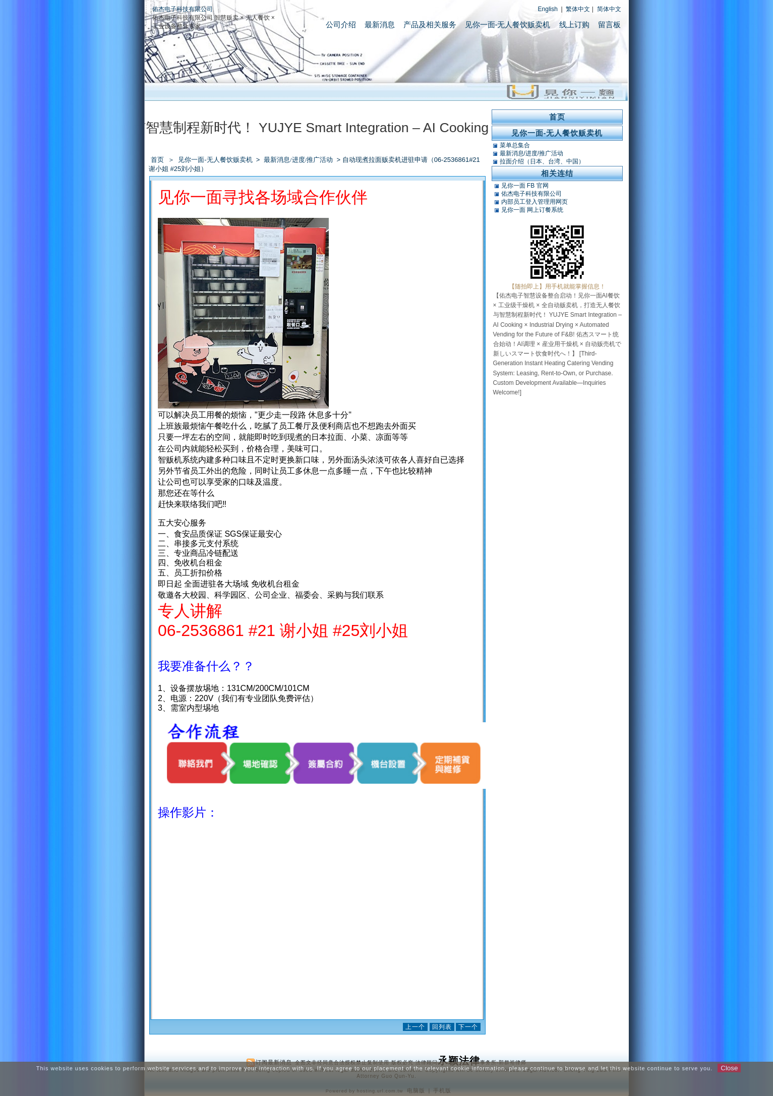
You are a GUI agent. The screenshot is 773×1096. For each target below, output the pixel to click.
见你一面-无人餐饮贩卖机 (508, 24)
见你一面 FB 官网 (525, 185)
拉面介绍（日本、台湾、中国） (542, 161)
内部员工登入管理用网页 (534, 201)
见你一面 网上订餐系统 (532, 209)
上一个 (415, 1026)
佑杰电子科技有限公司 (182, 9)
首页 (157, 159)
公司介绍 (341, 24)
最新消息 (380, 24)
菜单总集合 (515, 145)
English (548, 9)
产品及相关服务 (429, 24)
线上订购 (574, 24)
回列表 (442, 1026)
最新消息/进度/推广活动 (299, 159)
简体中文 (609, 9)
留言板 (609, 24)
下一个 (468, 1026)
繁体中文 (578, 9)
